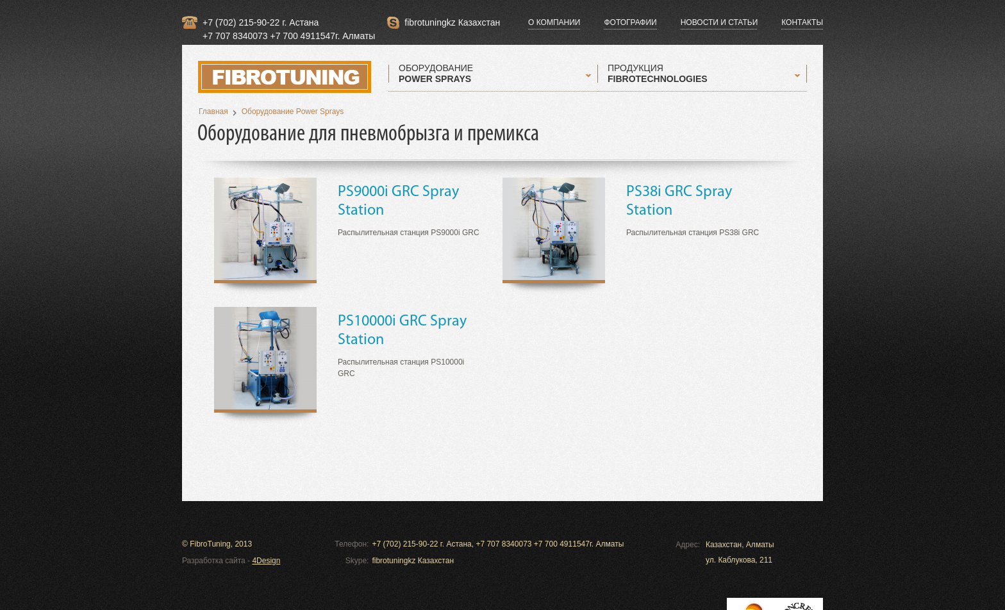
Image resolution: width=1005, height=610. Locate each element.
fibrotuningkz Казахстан (452, 22)
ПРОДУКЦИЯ (658, 74)
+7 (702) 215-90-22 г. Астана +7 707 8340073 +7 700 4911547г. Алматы (289, 23)
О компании (554, 22)
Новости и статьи (719, 22)
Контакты (802, 22)
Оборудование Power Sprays (293, 111)
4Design (266, 560)
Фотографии (630, 22)
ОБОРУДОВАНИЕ (436, 74)
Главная (213, 111)
